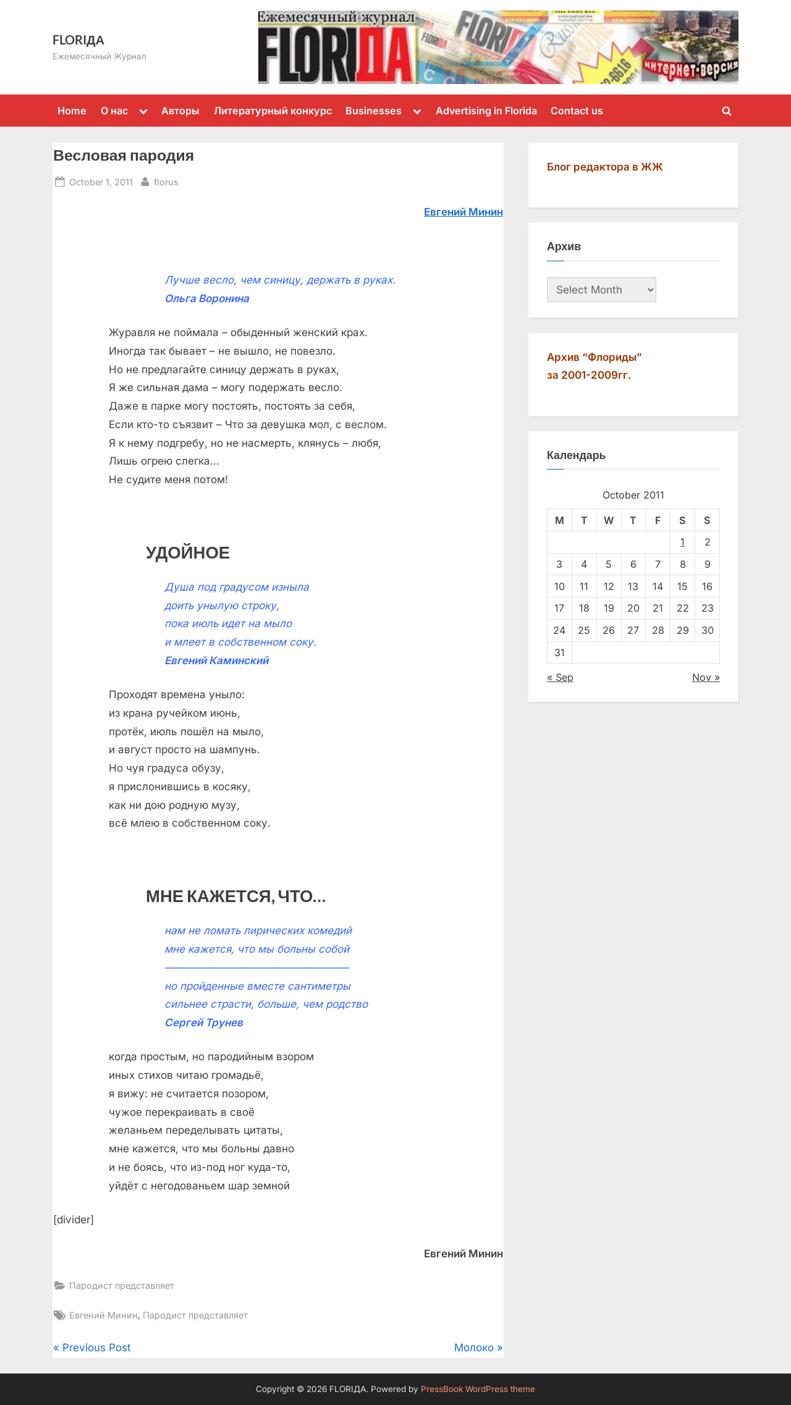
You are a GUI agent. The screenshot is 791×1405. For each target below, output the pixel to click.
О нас (114, 110)
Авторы (180, 110)
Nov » (706, 677)
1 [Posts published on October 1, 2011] (682, 542)
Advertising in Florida (486, 110)
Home (72, 110)
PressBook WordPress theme (478, 1389)
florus (166, 180)
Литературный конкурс (273, 110)
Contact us (577, 110)
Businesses (373, 110)
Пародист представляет (121, 1285)
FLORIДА (78, 39)
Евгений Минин (103, 1315)
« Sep (560, 677)
